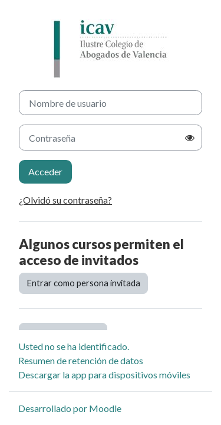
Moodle (105, 408)
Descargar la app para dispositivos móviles (104, 374)
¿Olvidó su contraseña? (65, 199)
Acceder (45, 171)
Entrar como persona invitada (83, 283)
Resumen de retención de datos (80, 360)
